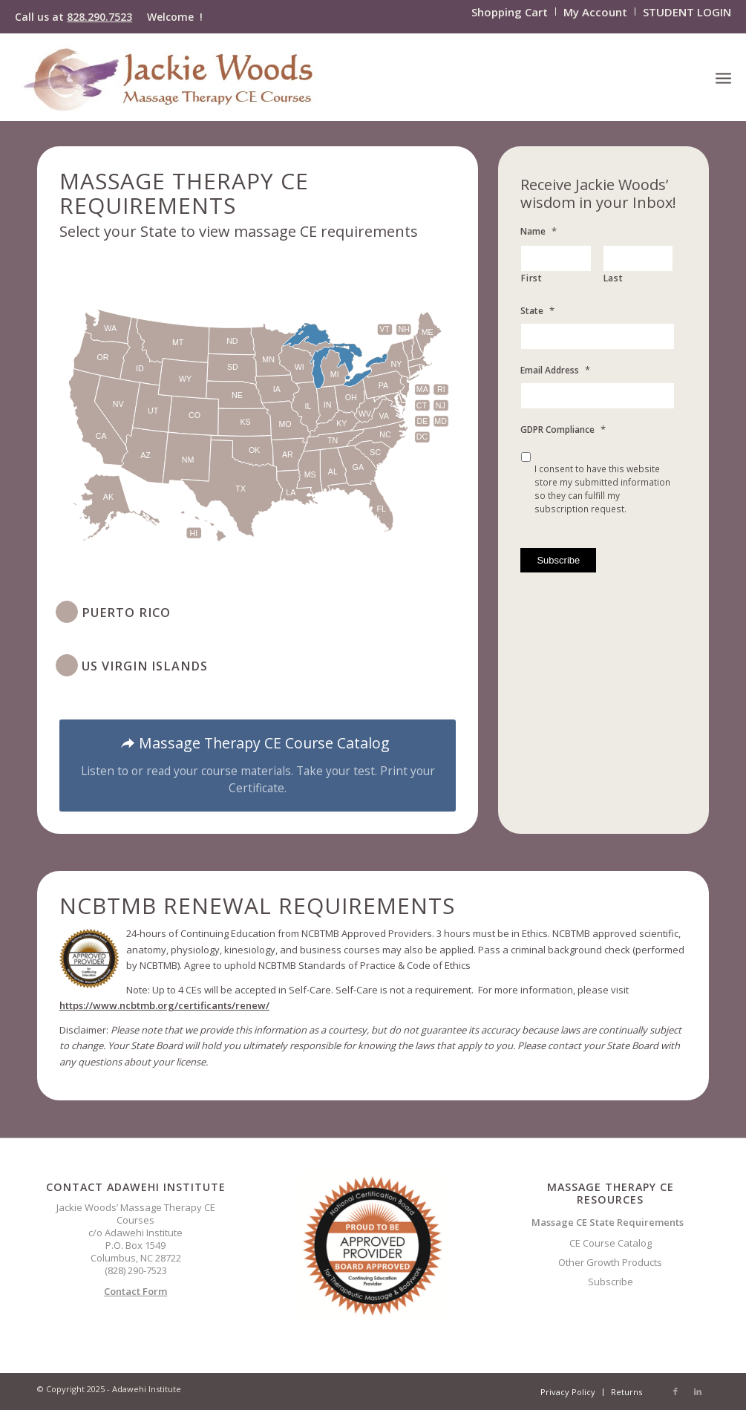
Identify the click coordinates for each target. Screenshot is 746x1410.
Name (538, 231)
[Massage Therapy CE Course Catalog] (257, 765)
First (531, 278)
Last (613, 278)
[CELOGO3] (170, 77)
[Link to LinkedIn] (698, 1391)
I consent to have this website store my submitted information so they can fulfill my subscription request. (602, 489)
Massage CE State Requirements (607, 1222)
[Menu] (723, 76)
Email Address (555, 370)
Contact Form (135, 1291)
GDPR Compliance (563, 429)
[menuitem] (510, 11)
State (537, 310)
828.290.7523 (99, 17)
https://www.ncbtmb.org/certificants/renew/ (164, 1005)
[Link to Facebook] (675, 1391)
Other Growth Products (610, 1262)
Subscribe (610, 1281)
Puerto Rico (126, 612)
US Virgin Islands (145, 666)
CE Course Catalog (610, 1243)
